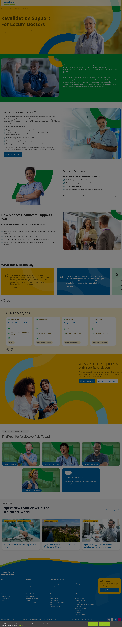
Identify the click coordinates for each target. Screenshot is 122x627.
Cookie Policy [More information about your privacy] (21, 625)
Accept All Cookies (104, 624)
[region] (61, 624)
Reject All (93, 624)
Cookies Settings (82, 624)
